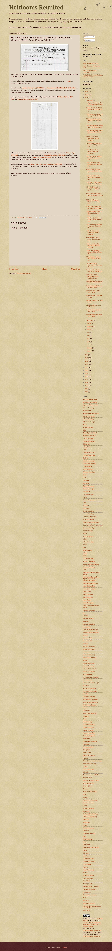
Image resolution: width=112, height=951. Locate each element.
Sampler (85, 797)
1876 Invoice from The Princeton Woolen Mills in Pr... (94, 177)
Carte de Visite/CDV (89, 452)
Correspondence (87, 466)
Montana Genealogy (88, 666)
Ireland (85, 553)
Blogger (65, 947)
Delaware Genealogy (89, 472)
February (89, 348)
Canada (85, 449)
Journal (85, 556)
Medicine (85, 635)
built (69, 81)
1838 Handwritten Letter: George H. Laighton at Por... (93, 188)
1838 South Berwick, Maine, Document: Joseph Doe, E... (94, 131)
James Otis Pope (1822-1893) (41, 157)
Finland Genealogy (88, 489)
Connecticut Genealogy (89, 463)
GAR (84, 502)
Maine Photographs (88, 603)
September (90, 326)
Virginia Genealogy (88, 875)
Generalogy (86, 508)
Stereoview (86, 819)
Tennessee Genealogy (89, 833)
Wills (84, 897)
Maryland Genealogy (89, 624)
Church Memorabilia (89, 455)
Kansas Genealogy (88, 558)
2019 (86, 358)
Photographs (86, 750)
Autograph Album (88, 427)
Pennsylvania (86, 738)
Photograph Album (88, 747)
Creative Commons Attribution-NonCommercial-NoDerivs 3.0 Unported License (92, 924)
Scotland (85, 805)
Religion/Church (87, 777)
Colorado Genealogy (89, 461)
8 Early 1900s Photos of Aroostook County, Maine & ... (94, 170)
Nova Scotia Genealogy (89, 713)
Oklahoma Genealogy (89, 724)
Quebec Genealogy (88, 769)
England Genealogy (88, 486)
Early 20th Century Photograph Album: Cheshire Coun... (92, 276)
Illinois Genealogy (88, 536)
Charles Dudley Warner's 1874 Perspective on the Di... (93, 258)
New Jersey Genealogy (89, 688)
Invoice (85, 544)
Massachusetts (87, 627)
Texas (84, 836)
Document (86, 480)
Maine (84, 569)
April (88, 342)
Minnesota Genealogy (89, 655)
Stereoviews (86, 822)
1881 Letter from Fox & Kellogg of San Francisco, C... (94, 164)
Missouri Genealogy (88, 663)
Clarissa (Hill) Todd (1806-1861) (27, 99)
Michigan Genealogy (89, 646)
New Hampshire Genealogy (91, 683)
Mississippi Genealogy (89, 657)
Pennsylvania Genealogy (90, 741)
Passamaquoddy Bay (89, 733)
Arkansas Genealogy (89, 422)
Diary (84, 477)
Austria (85, 424)
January (89, 351)
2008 (86, 392)
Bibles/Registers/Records (90, 433)
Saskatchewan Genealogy (90, 800)
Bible (84, 430)
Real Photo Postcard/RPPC (90, 775)
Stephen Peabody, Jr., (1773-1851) (33, 88)
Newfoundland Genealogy (90, 699)
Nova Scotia (86, 710)
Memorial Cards (87, 641)
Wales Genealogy (88, 878)
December (90, 100)
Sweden (85, 825)
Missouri (85, 660)
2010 (86, 385)
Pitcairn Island (87, 752)
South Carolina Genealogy (90, 814)
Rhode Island (86, 789)
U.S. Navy (86, 856)
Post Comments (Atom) (24, 273)
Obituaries (86, 716)
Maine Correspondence (89, 589)
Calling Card (86, 444)
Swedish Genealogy (88, 828)
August (89, 329)
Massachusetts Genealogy (90, 629)
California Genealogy (89, 441)
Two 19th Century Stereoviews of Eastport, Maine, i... (93, 265)
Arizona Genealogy (88, 419)
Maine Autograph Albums (90, 583)
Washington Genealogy (89, 889)
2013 (86, 376)
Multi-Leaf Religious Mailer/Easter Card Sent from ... (93, 201)
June (88, 335)
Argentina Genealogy (89, 416)
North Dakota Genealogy (90, 705)
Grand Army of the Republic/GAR (92, 525)
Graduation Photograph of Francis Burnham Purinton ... (94, 195)
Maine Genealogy (88, 597)
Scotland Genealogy (88, 808)
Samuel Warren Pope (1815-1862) (54, 155)
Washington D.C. (88, 884)
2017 (86, 364)
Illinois (85, 533)
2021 (86, 97)
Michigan (85, 643)
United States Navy (88, 858)
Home (44, 269)
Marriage (85, 615)
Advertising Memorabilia (90, 402)
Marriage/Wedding (88, 618)
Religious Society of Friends (91, 780)
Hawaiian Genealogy (89, 528)
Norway (85, 708)
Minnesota (86, 652)
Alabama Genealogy (88, 408)
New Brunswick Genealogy (91, 677)
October (89, 323)
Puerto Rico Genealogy (89, 763)
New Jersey (86, 685)
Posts (86, 37)
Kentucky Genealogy (89, 561)
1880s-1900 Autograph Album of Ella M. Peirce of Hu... (94, 252)
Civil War (85, 458)
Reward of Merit (87, 786)
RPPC (84, 794)
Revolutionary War (88, 783)
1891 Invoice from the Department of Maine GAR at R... (93, 245)
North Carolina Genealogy (90, 702)
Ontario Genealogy (88, 727)
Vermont (85, 867)
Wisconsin (86, 900)
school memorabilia (88, 803)
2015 (86, 370)
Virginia (85, 872)
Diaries (85, 475)
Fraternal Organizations (89, 500)
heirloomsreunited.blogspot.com (92, 930)
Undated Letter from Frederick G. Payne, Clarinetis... (92, 138)
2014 (86, 373)
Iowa (84, 547)
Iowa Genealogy (87, 550)
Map (84, 613)
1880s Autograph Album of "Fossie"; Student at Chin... (94, 213)
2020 (86, 355)
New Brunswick (87, 674)
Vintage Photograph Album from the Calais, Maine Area (94, 144)
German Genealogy (88, 514)
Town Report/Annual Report (91, 847)
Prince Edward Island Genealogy (92, 761)
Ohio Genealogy (87, 722)
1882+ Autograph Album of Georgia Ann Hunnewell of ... (94, 226)
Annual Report (87, 410)
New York (86, 694)
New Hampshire (87, 680)
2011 (86, 382)
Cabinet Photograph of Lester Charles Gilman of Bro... (94, 239)
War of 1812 (86, 881)
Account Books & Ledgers (90, 399)
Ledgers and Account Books (91, 564)
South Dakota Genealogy (90, 816)
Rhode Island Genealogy (90, 791)
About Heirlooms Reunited (90, 63)
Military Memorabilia (89, 649)
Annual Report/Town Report (91, 413)
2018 (86, 361)
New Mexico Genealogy (90, 691)
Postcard (85, 758)
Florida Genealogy (88, 494)
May (88, 338)
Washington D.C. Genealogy (91, 886)
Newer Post (13, 269)
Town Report (86, 844)
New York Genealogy (89, 696)
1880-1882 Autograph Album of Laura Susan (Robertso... (93, 232)
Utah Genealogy (87, 864)
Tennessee (86, 830)
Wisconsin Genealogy (89, 903)
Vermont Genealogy (88, 870)
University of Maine (88, 861)
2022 (86, 94)
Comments (87, 40)
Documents (86, 483)
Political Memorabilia (89, 755)
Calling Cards (87, 447)
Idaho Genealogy (88, 530)
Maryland (85, 621)
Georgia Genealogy (88, 511)
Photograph (86, 744)
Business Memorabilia (89, 435)
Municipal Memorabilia (89, 669)
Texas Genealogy (88, 839)
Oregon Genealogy (88, 730)
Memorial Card (87, 638)
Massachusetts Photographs (91, 632)
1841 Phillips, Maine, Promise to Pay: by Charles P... (92, 151)
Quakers (85, 766)
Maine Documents (88, 594)
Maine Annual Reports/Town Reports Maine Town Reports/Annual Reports (91, 578)
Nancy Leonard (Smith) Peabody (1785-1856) (60, 88)
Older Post (75, 269)
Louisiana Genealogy (89, 567)
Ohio (84, 719)
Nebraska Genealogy (89, 671)
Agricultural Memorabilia (90, 405)
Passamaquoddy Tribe (89, 736)
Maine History (87, 600)
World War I (86, 910)
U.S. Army (86, 853)
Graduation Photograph (89, 516)
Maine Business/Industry (90, 586)
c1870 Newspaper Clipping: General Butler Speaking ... (94, 109)
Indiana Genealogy (88, 542)
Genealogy (86, 505)
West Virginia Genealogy (90, 895)
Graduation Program (88, 519)
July (88, 332)
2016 (86, 367)
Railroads (85, 772)
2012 (86, 379)
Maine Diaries (87, 591)
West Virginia (87, 892)
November (90, 320)
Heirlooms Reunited (36, 7)
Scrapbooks (86, 811)
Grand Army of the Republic (91, 522)
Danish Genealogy (88, 469)
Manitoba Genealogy (89, 610)
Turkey (85, 850)
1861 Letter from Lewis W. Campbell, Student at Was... (94, 157)
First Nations (86, 491)
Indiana (85, 539)
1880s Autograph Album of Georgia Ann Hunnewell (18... (94, 219)
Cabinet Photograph (88, 438)
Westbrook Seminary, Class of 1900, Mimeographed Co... (94, 120)
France (85, 497)
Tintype (85, 842)
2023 (86, 91)
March (89, 345)
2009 (86, 389)
